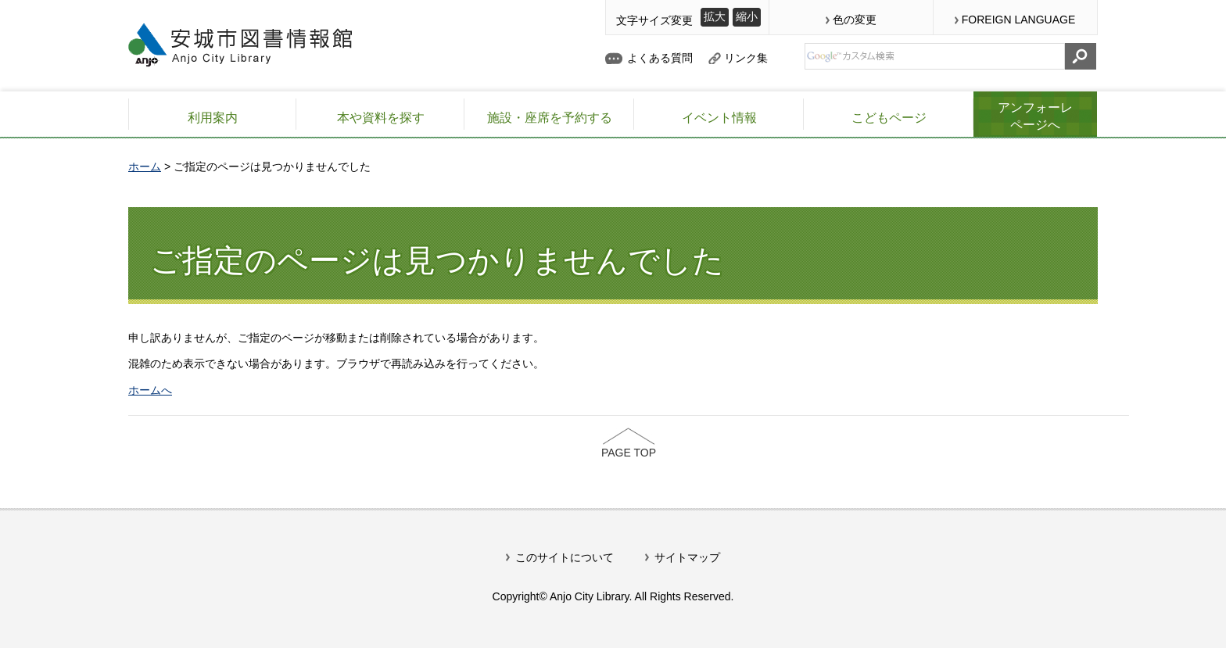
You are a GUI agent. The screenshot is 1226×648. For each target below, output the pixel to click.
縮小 (747, 16)
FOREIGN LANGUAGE (1018, 19)
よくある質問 (660, 58)
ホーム (144, 166)
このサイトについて (564, 557)
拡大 (715, 16)
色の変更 (854, 19)
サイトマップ (687, 557)
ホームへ (150, 390)
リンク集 (746, 58)
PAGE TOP (628, 452)
